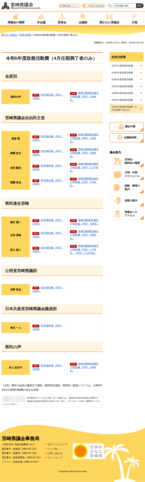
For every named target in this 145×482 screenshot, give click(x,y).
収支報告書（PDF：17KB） (48, 222)
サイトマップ (54, 457)
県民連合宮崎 (17, 203)
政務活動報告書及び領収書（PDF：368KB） (84, 367)
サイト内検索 (109, 5)
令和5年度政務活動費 (122, 100)
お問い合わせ (54, 453)
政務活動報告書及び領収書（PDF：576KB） (84, 182)
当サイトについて (57, 444)
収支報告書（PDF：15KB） (48, 235)
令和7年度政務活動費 (122, 65)
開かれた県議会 (9, 35)
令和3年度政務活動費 (122, 79)
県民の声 (13, 347)
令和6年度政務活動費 (122, 93)
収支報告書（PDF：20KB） (48, 249)
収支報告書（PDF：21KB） (48, 167)
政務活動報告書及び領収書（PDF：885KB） (84, 235)
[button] (69, 6)
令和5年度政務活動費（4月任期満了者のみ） (124, 108)
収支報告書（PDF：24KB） (48, 138)
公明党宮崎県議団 (21, 271)
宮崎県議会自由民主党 (25, 118)
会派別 (11, 76)
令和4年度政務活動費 (122, 72)
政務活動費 (25, 35)
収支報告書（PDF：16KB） (48, 182)
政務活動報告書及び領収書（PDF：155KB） (84, 138)
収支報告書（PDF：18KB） (48, 153)
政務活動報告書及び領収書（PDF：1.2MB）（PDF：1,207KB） (84, 249)
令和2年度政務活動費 (122, 86)
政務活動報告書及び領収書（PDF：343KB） (84, 97)
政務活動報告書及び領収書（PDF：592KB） (84, 153)
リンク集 (52, 448)
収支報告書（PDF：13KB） (48, 96)
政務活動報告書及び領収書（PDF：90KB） (84, 222)
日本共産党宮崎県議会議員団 (31, 309)
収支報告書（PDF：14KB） (48, 367)
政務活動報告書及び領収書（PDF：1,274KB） (84, 167)
